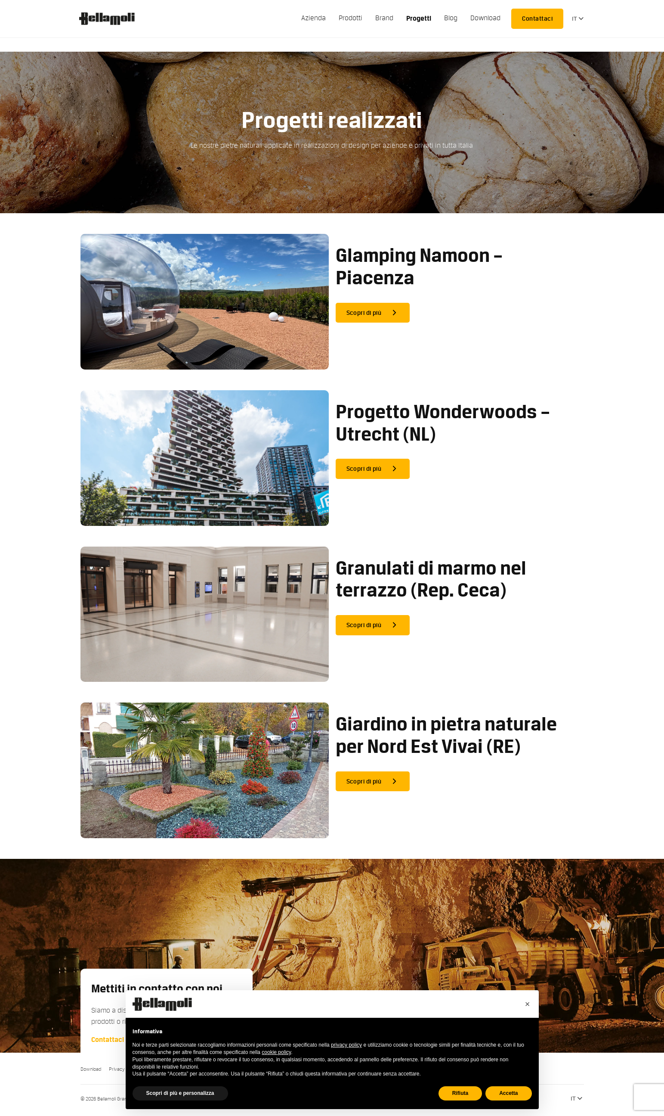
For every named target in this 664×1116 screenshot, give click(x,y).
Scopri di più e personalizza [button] (180, 1093)
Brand (384, 18)
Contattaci (537, 18)
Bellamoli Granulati (111, 18)
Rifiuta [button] (460, 1093)
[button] (527, 1004)
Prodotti (350, 18)
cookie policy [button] (276, 1052)
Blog (450, 18)
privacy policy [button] (346, 1045)
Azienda (313, 18)
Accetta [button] (508, 1093)
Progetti (418, 18)
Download (485, 18)
